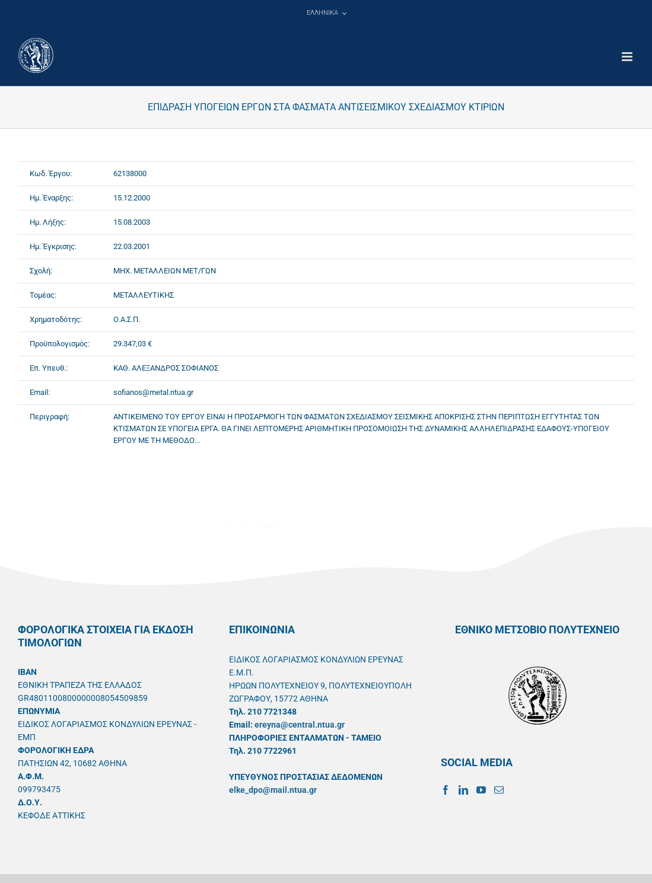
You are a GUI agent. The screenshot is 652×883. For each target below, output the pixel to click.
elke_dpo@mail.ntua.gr (273, 790)
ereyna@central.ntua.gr (300, 724)
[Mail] (499, 790)
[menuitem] (326, 13)
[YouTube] (481, 790)
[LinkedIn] (463, 790)
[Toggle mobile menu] (628, 56)
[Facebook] (445, 790)
